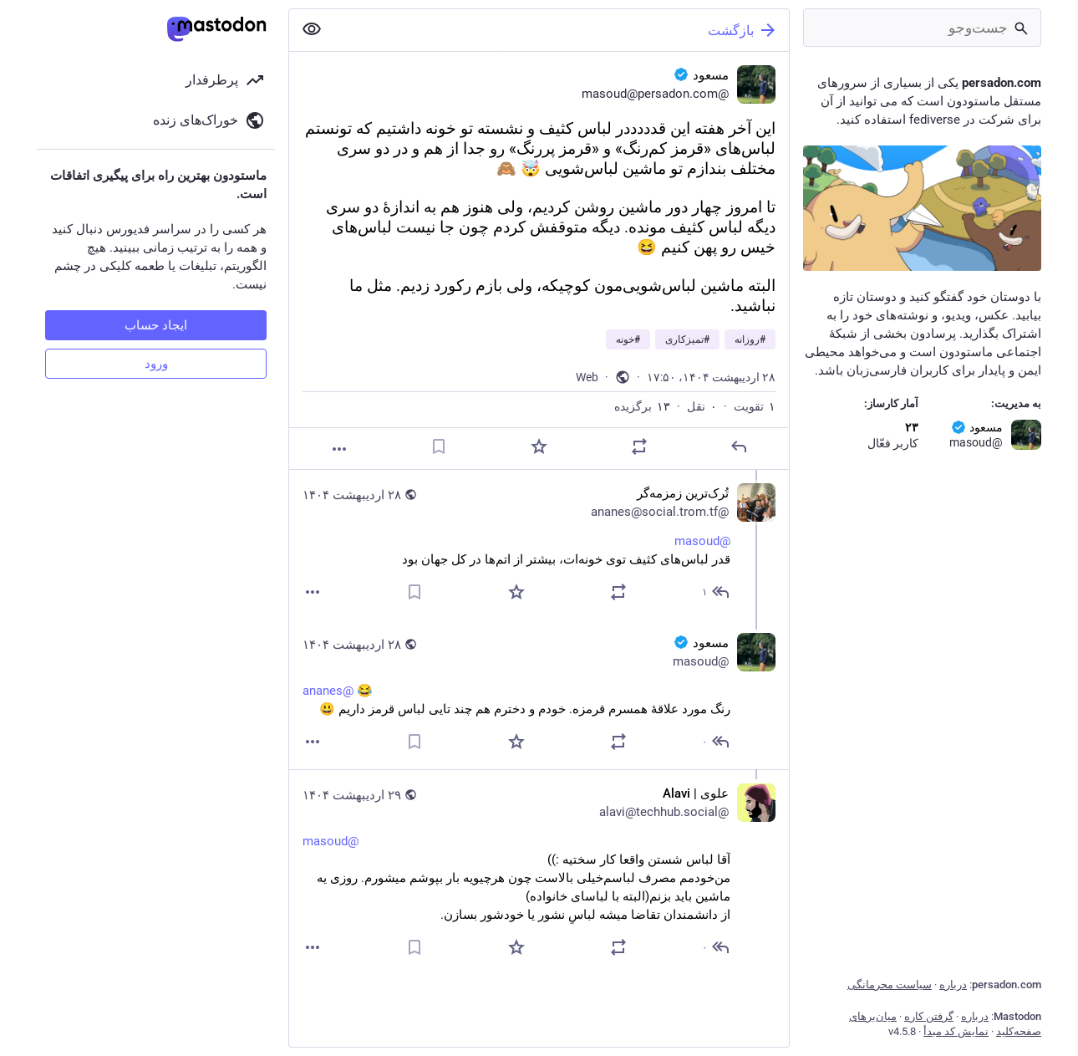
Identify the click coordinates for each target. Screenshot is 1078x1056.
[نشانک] (439, 446)
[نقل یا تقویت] (639, 446)
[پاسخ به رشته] (714, 592)
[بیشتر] (339, 449)
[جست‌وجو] (922, 27)
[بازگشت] (561, 30)
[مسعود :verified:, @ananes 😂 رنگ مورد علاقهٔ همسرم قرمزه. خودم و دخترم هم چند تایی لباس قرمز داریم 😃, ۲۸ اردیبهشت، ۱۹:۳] (539, 694)
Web (587, 377)
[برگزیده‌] (539, 446)
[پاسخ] (739, 446)
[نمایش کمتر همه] (311, 29)
